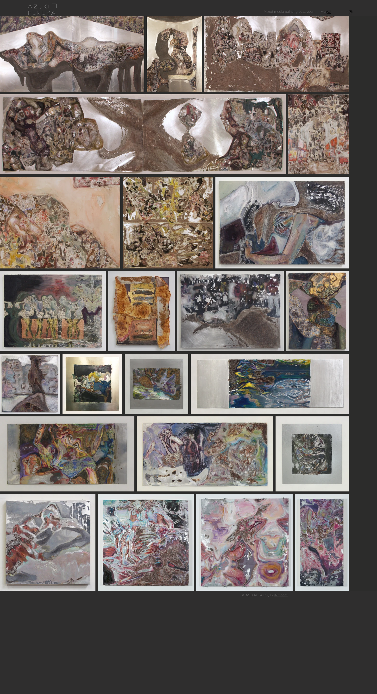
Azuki (39, 6)
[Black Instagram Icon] (350, 12)
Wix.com (281, 595)
